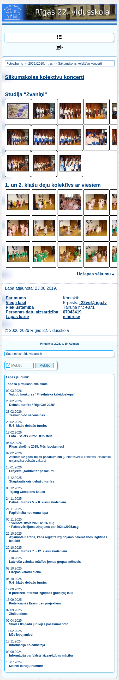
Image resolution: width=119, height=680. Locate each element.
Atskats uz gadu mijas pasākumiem (35, 457)
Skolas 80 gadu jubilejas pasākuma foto (38, 624)
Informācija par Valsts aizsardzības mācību (41, 655)
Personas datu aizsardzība (32, 312)
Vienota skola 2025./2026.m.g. (33, 523)
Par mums (16, 298)
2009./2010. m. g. (40, 63)
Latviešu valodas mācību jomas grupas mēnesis (45, 562)
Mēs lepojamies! (21, 634)
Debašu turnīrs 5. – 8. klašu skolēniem (37, 502)
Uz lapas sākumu (94, 274)
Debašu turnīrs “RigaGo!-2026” (32, 405)
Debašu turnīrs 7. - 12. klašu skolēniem (38, 551)
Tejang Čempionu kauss (27, 492)
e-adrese (71, 316)
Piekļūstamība (20, 307)
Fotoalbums (15, 63)
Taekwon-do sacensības (27, 415)
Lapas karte (17, 316)
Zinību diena (18, 614)
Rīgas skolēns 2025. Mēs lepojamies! (36, 446)
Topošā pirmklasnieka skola (26, 384)
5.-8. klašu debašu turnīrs (28, 426)
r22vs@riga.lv (93, 302)
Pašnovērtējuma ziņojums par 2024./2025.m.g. (45, 527)
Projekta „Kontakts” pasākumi (31, 471)
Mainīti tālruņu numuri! (26, 666)
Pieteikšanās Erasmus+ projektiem (35, 603)
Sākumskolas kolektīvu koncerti (80, 63)
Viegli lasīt (16, 302)
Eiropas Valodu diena (25, 572)
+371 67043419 (78, 309)
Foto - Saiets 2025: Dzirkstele (30, 436)
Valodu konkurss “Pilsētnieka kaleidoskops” (42, 394)
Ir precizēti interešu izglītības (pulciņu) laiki (41, 593)
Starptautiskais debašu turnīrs (32, 481)
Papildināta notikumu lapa (28, 513)
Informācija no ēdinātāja (27, 645)
